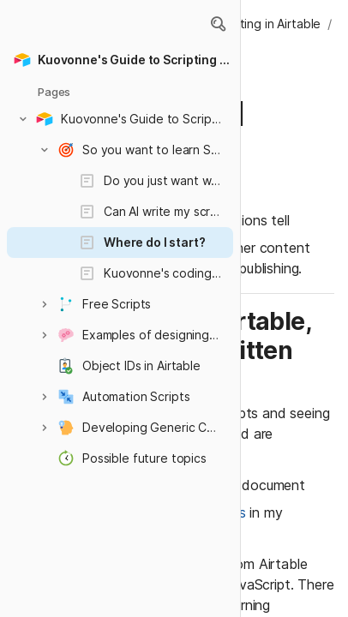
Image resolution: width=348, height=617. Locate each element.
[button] (218, 24)
